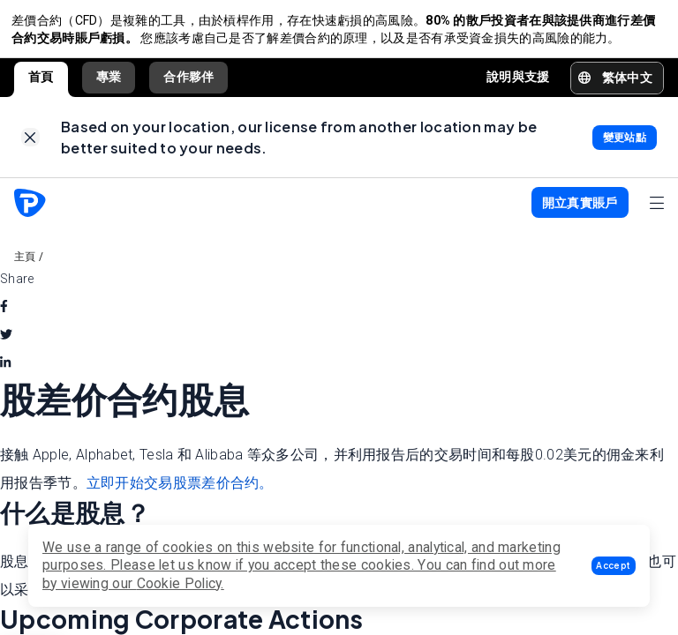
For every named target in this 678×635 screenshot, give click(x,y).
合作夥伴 (188, 82)
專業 (109, 82)
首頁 (41, 82)
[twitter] (6, 345)
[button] (613, 566)
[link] (30, 145)
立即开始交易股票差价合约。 (180, 493)
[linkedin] (5, 373)
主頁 (25, 266)
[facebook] (4, 317)
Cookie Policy (179, 583)
